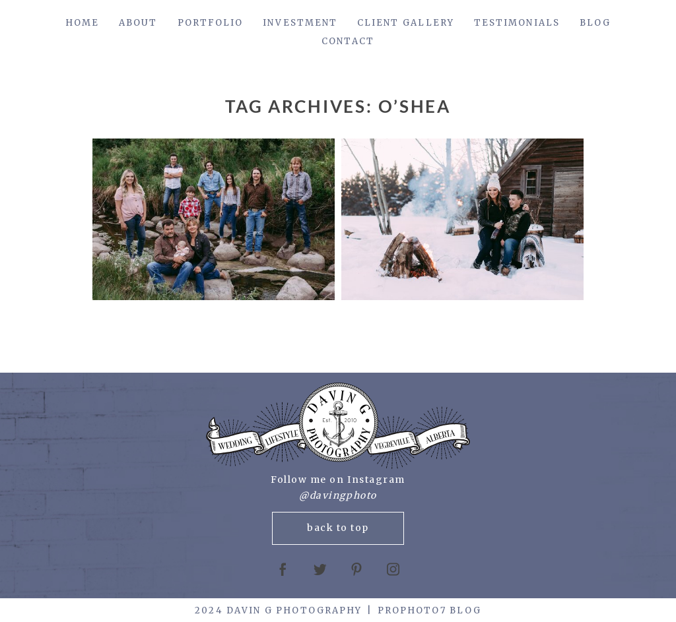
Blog (595, 22)
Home (82, 22)
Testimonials (517, 22)
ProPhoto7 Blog (429, 610)
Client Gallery (405, 22)
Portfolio (211, 22)
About (138, 22)
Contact (347, 41)
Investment (300, 22)
